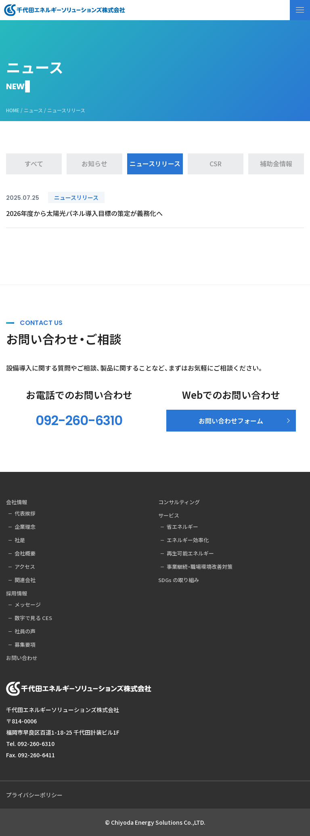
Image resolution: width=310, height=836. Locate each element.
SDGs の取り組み (178, 580)
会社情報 (16, 502)
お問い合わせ (22, 658)
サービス (168, 515)
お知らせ (94, 163)
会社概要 (25, 553)
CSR (215, 163)
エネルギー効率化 (188, 540)
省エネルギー (182, 526)
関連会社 (25, 580)
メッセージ (28, 604)
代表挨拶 (25, 513)
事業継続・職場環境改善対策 (199, 566)
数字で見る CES (33, 618)
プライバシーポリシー (34, 795)
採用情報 (16, 593)
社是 (20, 540)
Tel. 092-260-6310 (30, 744)
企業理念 (25, 526)
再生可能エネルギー (190, 553)
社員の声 (25, 631)
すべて (34, 163)
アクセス (25, 566)
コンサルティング (179, 502)
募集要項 (25, 644)
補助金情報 (276, 163)
